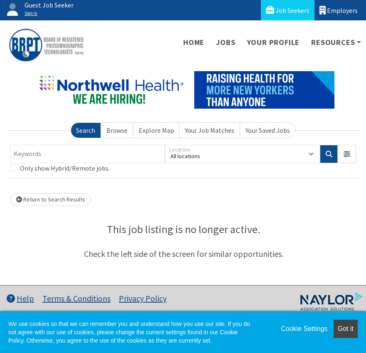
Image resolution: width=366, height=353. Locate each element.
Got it (346, 328)
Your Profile (273, 42)
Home (193, 42)
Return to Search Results (50, 199)
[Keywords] (87, 154)
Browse (117, 130)
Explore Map (156, 130)
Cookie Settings (304, 328)
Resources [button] (333, 42)
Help (20, 298)
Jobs (225, 42)
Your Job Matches (209, 130)
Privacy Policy (143, 298)
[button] (347, 154)
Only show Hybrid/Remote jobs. (65, 168)
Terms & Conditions (76, 298)
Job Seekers (288, 10)
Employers (338, 10)
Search (85, 130)
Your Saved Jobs (268, 130)
